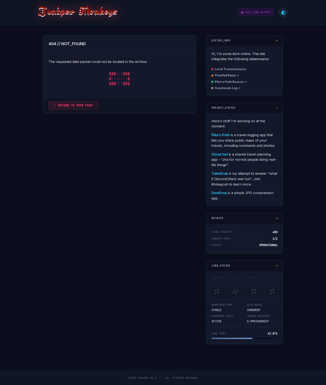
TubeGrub (219, 173)
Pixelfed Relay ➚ (227, 75)
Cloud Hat (219, 154)
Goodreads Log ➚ (228, 88)
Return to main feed (73, 105)
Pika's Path (220, 135)
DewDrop (219, 193)
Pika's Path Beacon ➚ (231, 81)
